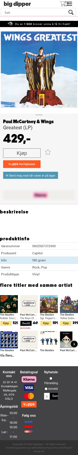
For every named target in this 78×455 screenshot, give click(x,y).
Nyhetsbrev (53, 372)
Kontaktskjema (10, 386)
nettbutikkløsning (40, 447)
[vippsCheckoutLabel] (22, 164)
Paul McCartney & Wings (28, 121)
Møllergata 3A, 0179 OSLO (9, 394)
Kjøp (22, 153)
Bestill (26, 323)
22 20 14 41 (10, 382)
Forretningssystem (16, 447)
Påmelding (51, 383)
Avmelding (55, 388)
